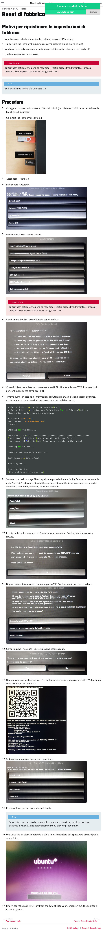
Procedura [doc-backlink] (12, 102)
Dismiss (93, 11)
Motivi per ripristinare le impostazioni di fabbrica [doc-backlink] (43, 30)
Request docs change (91, 928)
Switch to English (65, 11)
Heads (23, 8)
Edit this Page (73, 928)
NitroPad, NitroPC (10, 8)
